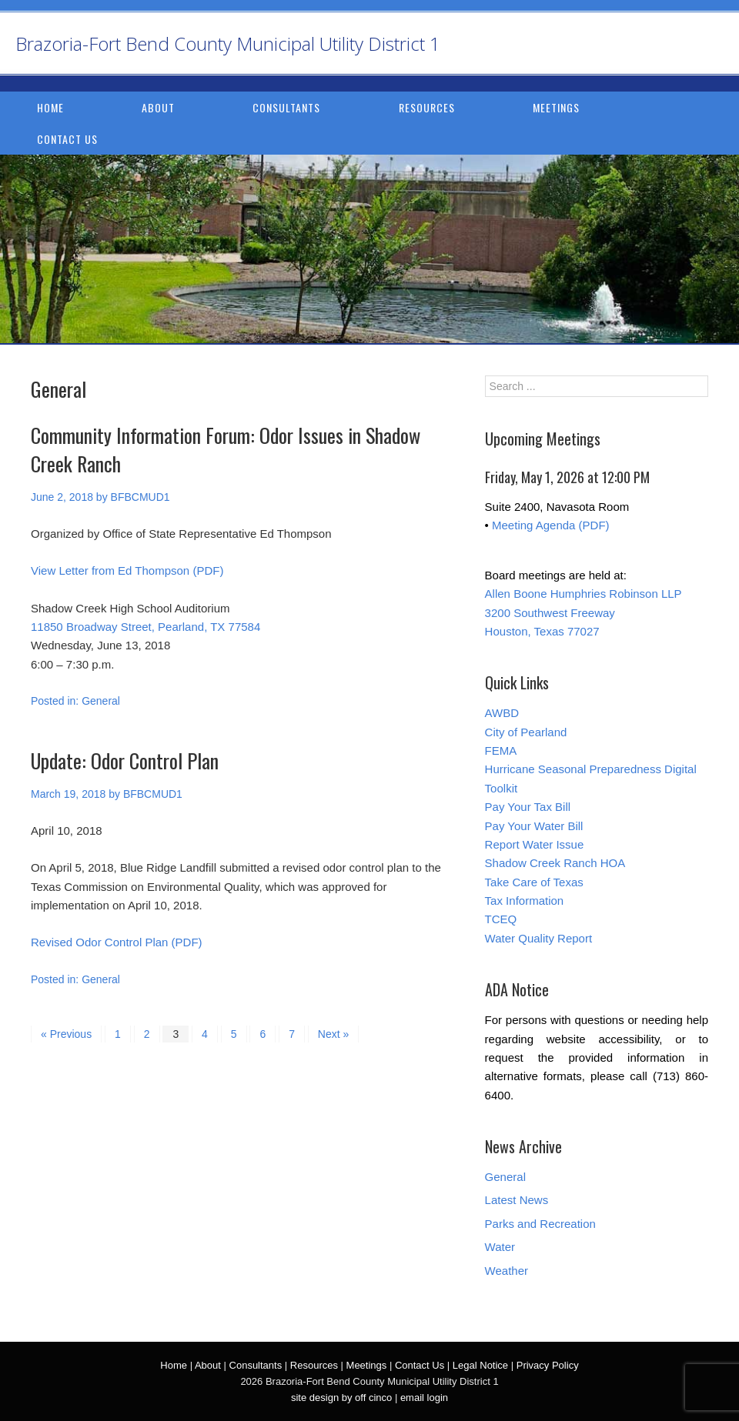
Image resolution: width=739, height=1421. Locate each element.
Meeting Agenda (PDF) (551, 525)
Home (50, 107)
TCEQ (501, 919)
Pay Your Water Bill (534, 825)
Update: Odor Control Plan (125, 761)
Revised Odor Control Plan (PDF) (116, 942)
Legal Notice (480, 1365)
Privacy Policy (548, 1365)
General (101, 701)
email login (424, 1397)
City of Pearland (526, 732)
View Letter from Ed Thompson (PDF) (127, 570)
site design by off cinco (341, 1397)
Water (500, 1246)
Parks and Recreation (540, 1223)
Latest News (517, 1199)
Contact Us (67, 139)
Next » (333, 1034)
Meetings (556, 107)
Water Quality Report (539, 938)
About (158, 107)
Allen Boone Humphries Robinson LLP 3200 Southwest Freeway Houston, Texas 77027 (583, 612)
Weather (506, 1270)
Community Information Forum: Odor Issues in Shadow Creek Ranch (225, 449)
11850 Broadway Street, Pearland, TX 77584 (145, 626)
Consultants (286, 107)
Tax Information (524, 900)
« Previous (66, 1034)
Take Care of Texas (534, 882)
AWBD (502, 712)
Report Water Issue (534, 844)
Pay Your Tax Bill (527, 806)
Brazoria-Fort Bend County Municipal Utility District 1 (227, 43)
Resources (427, 107)
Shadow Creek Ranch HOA (555, 862)
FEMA (501, 750)
